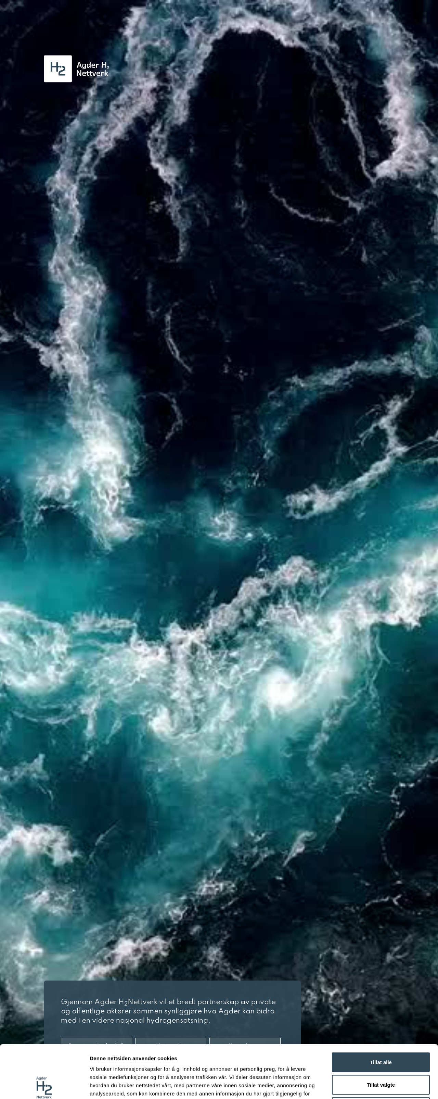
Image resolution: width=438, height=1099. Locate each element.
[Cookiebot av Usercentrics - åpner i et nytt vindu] (44, 1086)
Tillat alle (381, 1009)
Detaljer (364, 1085)
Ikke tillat (381, 1054)
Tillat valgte (381, 1032)
